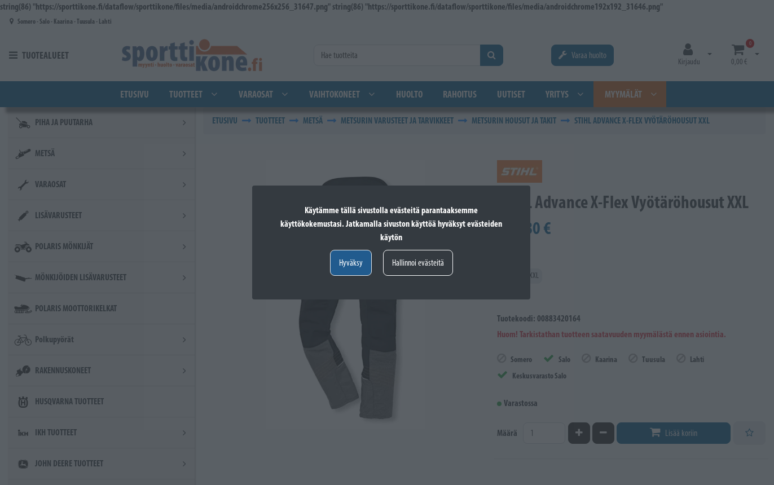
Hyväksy (351, 262)
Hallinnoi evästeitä (418, 262)
